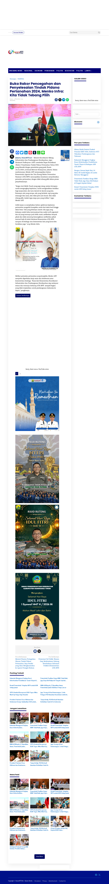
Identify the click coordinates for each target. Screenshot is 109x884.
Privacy (45, 881)
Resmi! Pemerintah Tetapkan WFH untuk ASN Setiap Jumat (24, 686)
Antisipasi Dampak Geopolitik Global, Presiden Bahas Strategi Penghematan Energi (19, 848)
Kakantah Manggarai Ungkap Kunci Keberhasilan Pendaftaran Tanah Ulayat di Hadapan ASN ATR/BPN (23, 679)
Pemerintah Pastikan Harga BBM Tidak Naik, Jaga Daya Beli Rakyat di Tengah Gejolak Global (54, 679)
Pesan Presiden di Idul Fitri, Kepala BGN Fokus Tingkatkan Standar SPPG (59, 829)
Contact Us (62, 881)
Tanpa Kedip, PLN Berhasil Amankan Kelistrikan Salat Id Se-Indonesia (51, 701)
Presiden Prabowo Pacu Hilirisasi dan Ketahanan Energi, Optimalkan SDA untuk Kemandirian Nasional (23, 701)
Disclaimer (37, 881)
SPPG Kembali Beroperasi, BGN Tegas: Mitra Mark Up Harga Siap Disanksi (23, 694)
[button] (99, 32)
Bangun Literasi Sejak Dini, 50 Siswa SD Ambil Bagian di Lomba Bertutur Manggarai (85, 173)
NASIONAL (12, 100)
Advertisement (53, 881)
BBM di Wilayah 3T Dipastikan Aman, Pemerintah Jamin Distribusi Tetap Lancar (53, 686)
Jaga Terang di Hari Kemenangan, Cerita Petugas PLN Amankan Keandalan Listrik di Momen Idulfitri (53, 694)
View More (39, 856)
